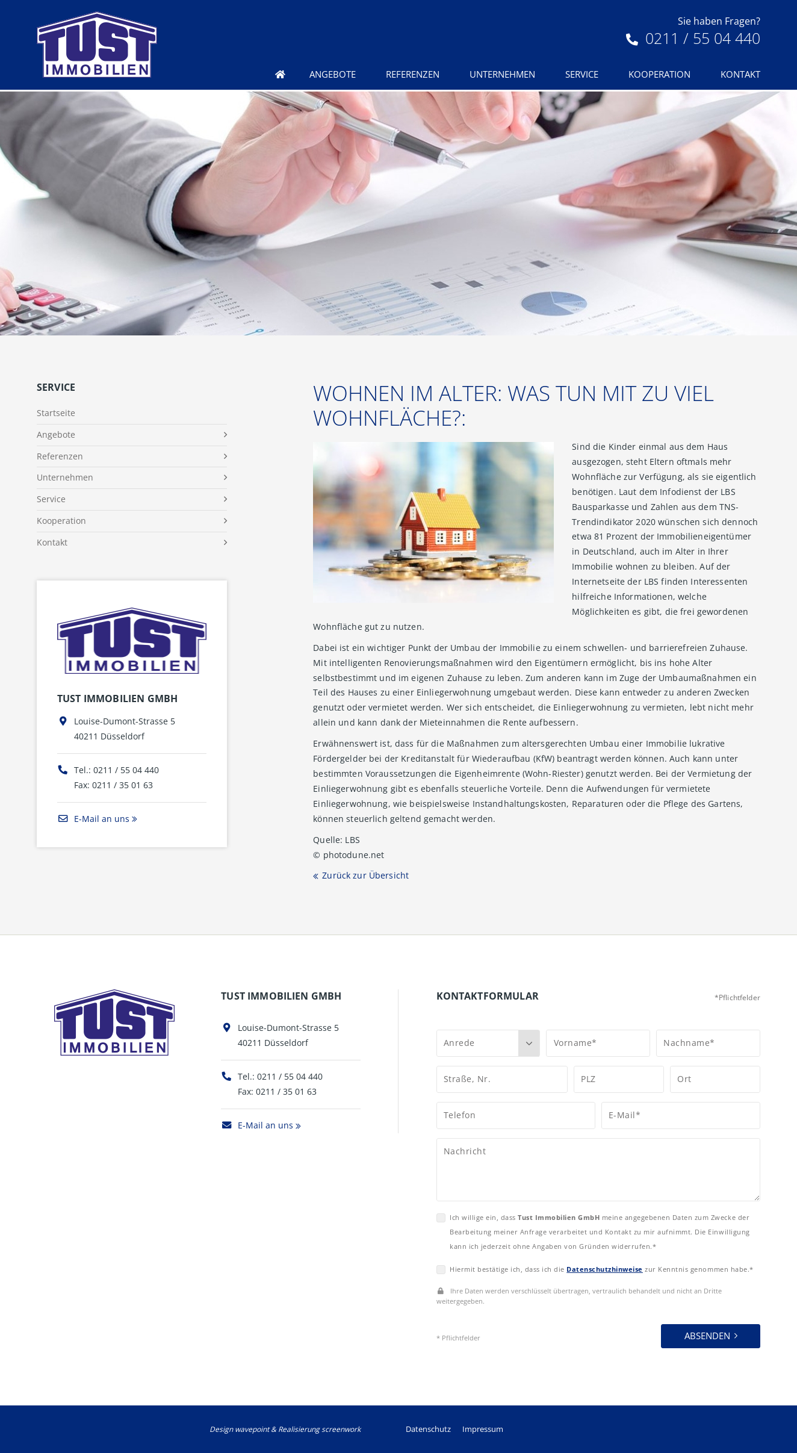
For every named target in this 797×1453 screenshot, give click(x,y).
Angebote (332, 74)
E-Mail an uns (93, 818)
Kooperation (659, 74)
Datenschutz (428, 1428)
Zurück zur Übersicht (365, 875)
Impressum (482, 1428)
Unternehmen (502, 74)
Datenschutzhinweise (604, 1269)
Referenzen (412, 74)
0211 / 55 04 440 (693, 38)
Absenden (707, 1336)
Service (581, 74)
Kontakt (740, 74)
